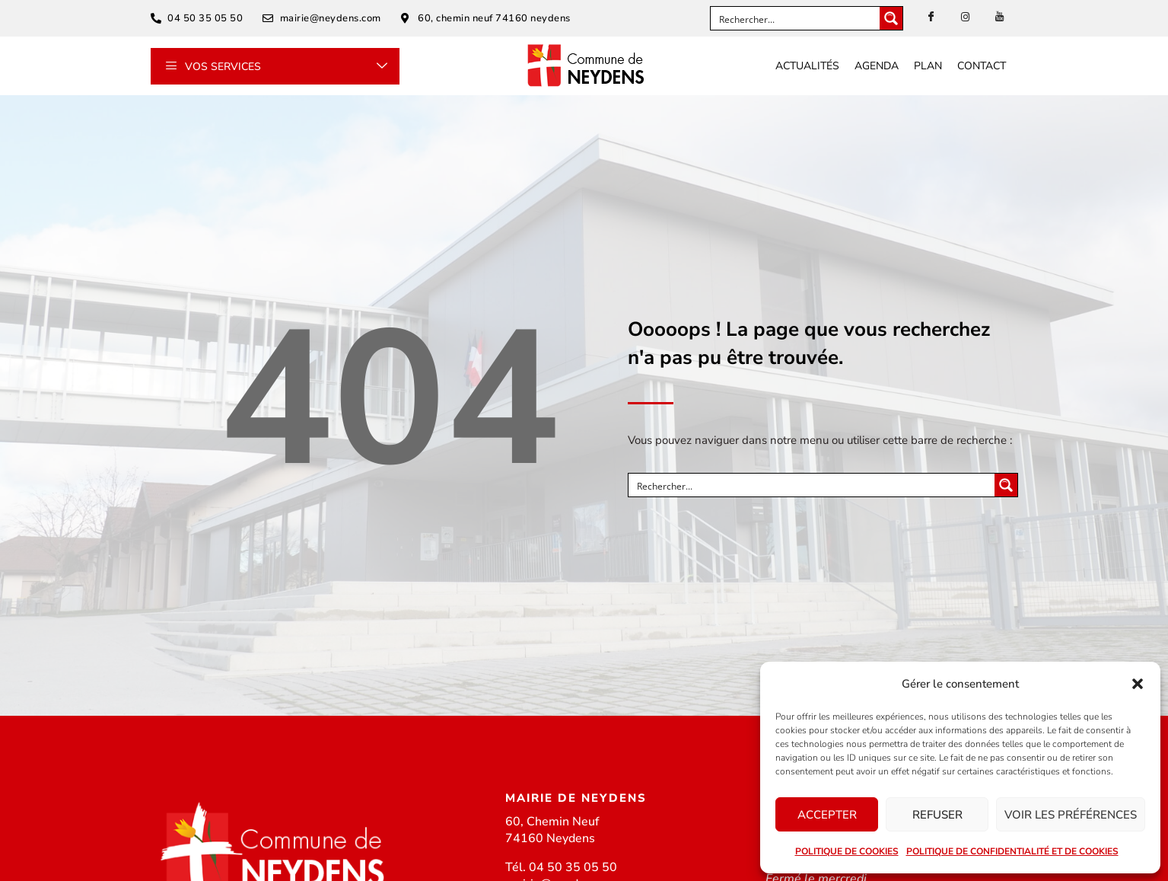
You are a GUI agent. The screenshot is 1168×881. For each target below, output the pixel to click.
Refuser (937, 814)
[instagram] (964, 17)
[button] (1137, 683)
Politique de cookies (847, 851)
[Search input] (796, 18)
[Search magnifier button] (891, 18)
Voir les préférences (1070, 814)
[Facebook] (930, 17)
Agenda (877, 66)
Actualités (807, 66)
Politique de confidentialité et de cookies (1012, 851)
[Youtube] (999, 17)
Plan (928, 66)
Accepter (827, 814)
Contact (981, 66)
